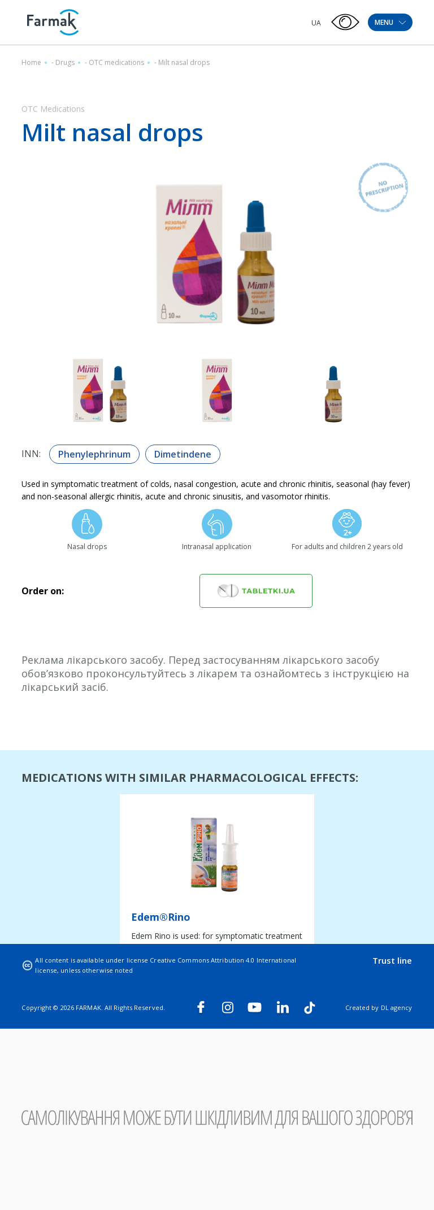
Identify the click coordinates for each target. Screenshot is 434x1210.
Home (31, 62)
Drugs (65, 62)
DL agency (397, 1007)
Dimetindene (182, 454)
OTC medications (116, 62)
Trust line (392, 960)
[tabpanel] (217, 896)
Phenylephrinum (94, 454)
